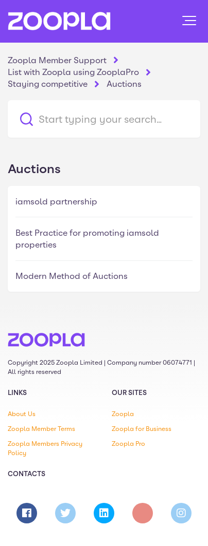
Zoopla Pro (128, 443)
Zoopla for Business (141, 428)
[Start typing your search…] (104, 119)
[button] (189, 20)
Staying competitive (48, 84)
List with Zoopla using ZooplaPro (73, 72)
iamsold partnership (56, 201)
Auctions (124, 84)
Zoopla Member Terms (41, 428)
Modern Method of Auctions (71, 276)
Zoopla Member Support (57, 60)
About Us (22, 414)
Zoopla (123, 414)
